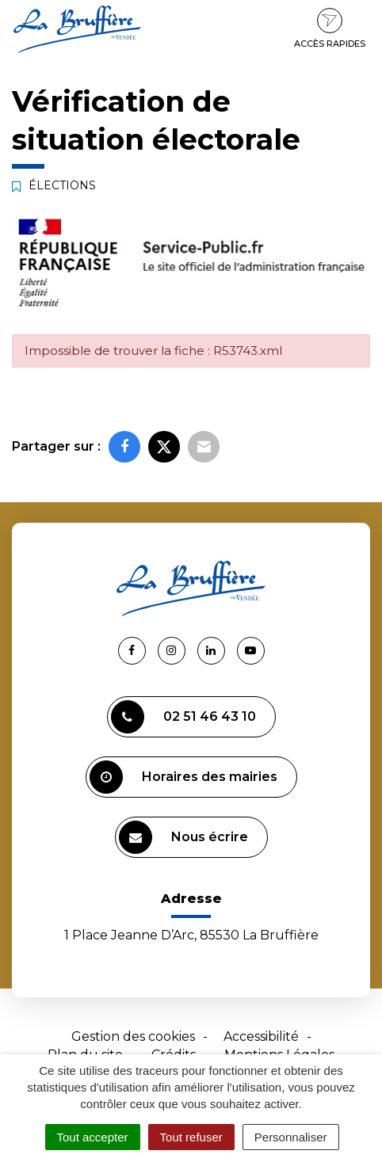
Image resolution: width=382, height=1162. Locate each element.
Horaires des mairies (183, 777)
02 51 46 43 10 (183, 716)
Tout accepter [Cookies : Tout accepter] (92, 1137)
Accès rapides (329, 28)
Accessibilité (261, 1036)
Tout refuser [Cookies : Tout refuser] (191, 1137)
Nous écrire (183, 837)
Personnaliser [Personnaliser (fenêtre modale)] (290, 1137)
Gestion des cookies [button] (133, 1036)
